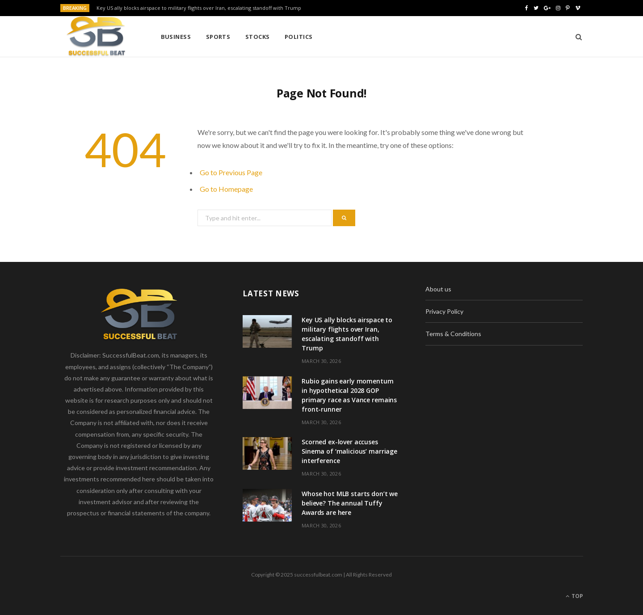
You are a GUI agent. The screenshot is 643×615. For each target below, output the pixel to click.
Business (176, 37)
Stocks (257, 37)
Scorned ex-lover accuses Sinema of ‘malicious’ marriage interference (349, 451)
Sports (218, 37)
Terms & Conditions (453, 333)
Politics (299, 37)
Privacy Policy (444, 311)
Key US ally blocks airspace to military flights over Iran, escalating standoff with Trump (199, 8)
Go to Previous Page (231, 172)
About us (438, 289)
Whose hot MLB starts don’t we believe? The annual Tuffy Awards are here (350, 503)
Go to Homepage (226, 189)
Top (574, 596)
